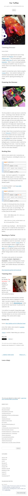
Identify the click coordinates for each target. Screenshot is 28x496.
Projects (20, 343)
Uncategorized (5, 475)
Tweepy (4, 73)
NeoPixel (4, 465)
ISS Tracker (4, 422)
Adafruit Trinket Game (8, 354)
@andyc (11, 56)
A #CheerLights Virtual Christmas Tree (10, 428)
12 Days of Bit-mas (6, 408)
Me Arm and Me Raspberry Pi (8, 424)
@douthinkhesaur (18, 303)
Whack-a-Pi (22, 354)
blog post (8, 133)
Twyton (3, 332)
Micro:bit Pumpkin (6, 409)
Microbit (3, 463)
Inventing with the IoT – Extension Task (10, 431)
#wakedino (4, 62)
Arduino (3, 459)
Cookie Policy (7, 490)
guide (3, 248)
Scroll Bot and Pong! (6, 413)
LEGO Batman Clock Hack (7, 411)
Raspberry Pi (12, 345)
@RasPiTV (11, 246)
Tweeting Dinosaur (6, 418)
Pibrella (8, 138)
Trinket (3, 474)
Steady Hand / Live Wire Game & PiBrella (11, 442)
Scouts (3, 472)
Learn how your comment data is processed (14, 398)
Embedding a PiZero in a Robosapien (10, 415)
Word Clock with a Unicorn (8, 429)
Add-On (15, 343)
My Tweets (4, 484)
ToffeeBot (4, 426)
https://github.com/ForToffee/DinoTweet (15, 323)
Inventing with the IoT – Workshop (9, 433)
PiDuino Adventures (6, 435)
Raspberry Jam (5, 345)
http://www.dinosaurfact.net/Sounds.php (11, 270)
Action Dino (9, 60)
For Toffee (14, 3)
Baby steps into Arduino (7, 438)
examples (22, 327)
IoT (17, 343)
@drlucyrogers (5, 58)
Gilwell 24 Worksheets (7, 440)
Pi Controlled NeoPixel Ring (8, 437)
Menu (14, 10)
